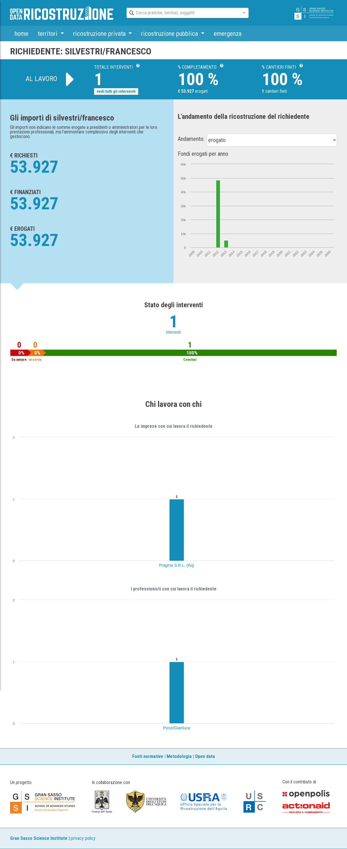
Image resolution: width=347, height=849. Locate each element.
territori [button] (48, 33)
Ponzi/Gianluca (176, 728)
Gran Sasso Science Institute (38, 838)
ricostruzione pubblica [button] (170, 33)
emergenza (227, 33)
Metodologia (179, 756)
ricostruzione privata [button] (100, 33)
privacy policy (83, 838)
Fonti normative (147, 756)
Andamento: (191, 139)
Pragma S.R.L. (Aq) (176, 565)
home (21, 33)
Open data (205, 756)
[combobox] (182, 13)
